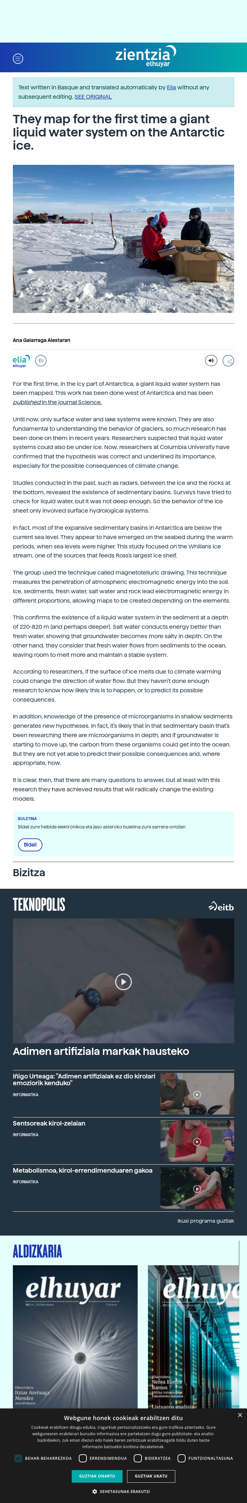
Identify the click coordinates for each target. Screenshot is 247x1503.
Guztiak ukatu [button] (151, 1476)
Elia (171, 87)
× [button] (239, 1415)
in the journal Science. (57, 402)
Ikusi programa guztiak (206, 1221)
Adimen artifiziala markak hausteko (101, 1051)
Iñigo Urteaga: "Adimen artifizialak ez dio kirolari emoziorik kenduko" (84, 1080)
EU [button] (41, 360)
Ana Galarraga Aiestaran (41, 340)
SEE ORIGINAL (93, 96)
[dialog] (123, 1455)
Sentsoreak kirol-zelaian (49, 1123)
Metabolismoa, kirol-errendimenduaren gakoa (82, 1170)
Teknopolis (39, 903)
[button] (18, 58)
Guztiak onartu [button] (97, 1476)
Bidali (30, 845)
